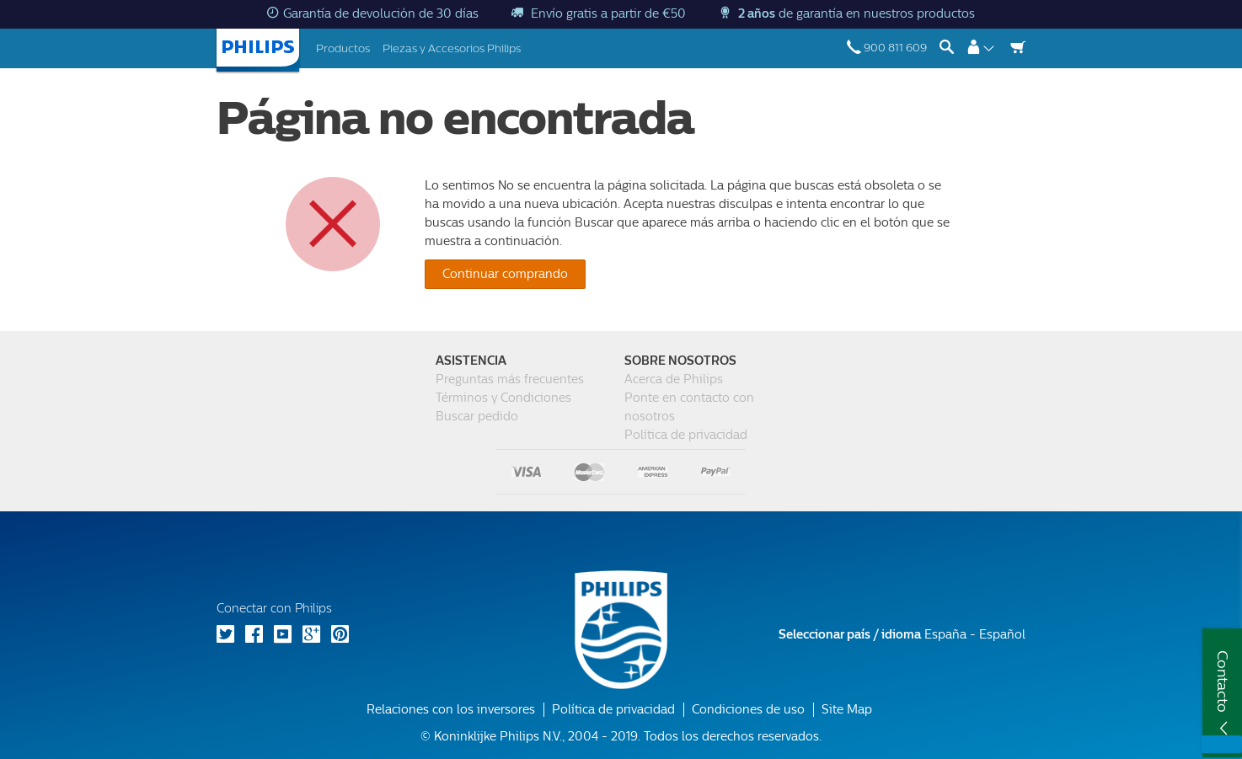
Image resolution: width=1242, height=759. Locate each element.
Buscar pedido (477, 416)
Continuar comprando (505, 274)
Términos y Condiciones (503, 398)
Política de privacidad (685, 435)
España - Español (902, 635)
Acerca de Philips (673, 379)
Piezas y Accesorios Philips (452, 48)
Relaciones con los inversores (451, 710)
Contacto (1222, 681)
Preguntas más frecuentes (510, 379)
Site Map (847, 710)
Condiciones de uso (748, 710)
